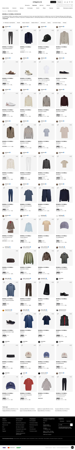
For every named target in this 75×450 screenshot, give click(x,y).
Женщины (27, 5)
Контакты (45, 420)
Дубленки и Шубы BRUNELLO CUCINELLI (46, 408)
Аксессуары (30, 8)
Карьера (4, 431)
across (24, 372)
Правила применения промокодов (20, 434)
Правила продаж (48, 447)
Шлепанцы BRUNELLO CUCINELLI (27, 408)
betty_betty (61, 246)
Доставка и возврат (20, 426)
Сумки (58, 8)
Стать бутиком (33, 429)
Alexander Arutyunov (54, 438)
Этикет (3, 429)
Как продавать (33, 420)
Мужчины (34, 5)
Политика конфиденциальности (63, 447)
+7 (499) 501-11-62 (46, 429)
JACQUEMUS (32, 438)
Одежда (51, 8)
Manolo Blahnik (46, 438)
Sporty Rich (60, 438)
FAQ (44, 422)
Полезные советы (19, 431)
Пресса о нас (5, 424)
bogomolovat (8, 309)
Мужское (4, 11)
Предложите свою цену (21, 429)
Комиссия (32, 426)
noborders (61, 278)
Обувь (44, 8)
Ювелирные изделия (68, 8)
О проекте (4, 420)
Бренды (21, 8)
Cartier (36, 438)
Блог (3, 426)
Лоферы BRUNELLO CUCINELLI (9, 410)
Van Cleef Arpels (23, 438)
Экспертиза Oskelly (34, 422)
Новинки (14, 8)
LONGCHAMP (40, 438)
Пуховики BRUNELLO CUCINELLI (62, 408)
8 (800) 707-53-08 (47, 426)
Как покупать (19, 420)
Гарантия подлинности (21, 422)
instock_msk (43, 372)
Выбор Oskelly (5, 8)
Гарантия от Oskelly (6, 422)
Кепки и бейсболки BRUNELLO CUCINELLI (11, 408)
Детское (41, 5)
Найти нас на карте (47, 434)
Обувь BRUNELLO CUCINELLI (44, 410)
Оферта (54, 447)
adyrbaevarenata (62, 309)
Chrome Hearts (16, 438)
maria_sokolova (26, 246)
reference (7, 26)
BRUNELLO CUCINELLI (7, 46)
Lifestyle (48, 5)
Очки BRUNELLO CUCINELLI (61, 410)
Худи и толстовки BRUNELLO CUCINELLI (29, 410)
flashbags (43, 215)
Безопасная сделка (20, 424)
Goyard (27, 438)
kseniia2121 (43, 278)
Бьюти (37, 8)
